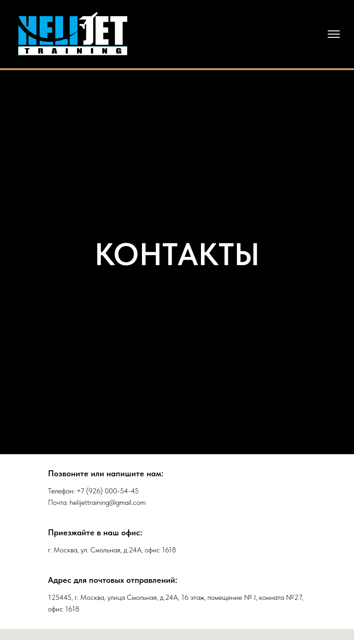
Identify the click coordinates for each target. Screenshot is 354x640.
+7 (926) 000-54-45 (108, 490)
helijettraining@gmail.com (108, 502)
